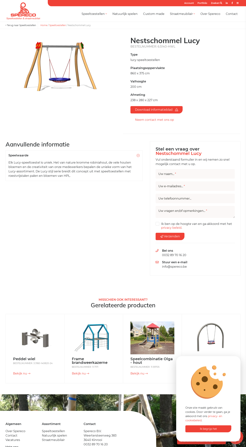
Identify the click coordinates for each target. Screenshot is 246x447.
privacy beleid (171, 227)
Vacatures (13, 440)
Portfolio (202, 3)
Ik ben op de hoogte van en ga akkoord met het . (196, 225)
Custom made (153, 14)
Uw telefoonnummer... (174, 198)
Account (189, 3)
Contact (232, 14)
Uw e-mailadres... (171, 186)
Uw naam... (167, 174)
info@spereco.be (174, 266)
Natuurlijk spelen (125, 14)
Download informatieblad (156, 109)
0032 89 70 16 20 (174, 255)
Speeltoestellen (94, 14)
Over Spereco (210, 14)
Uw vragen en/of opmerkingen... (182, 210)
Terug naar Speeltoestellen (21, 25)
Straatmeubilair (182, 14)
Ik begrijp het (208, 428)
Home (43, 25)
